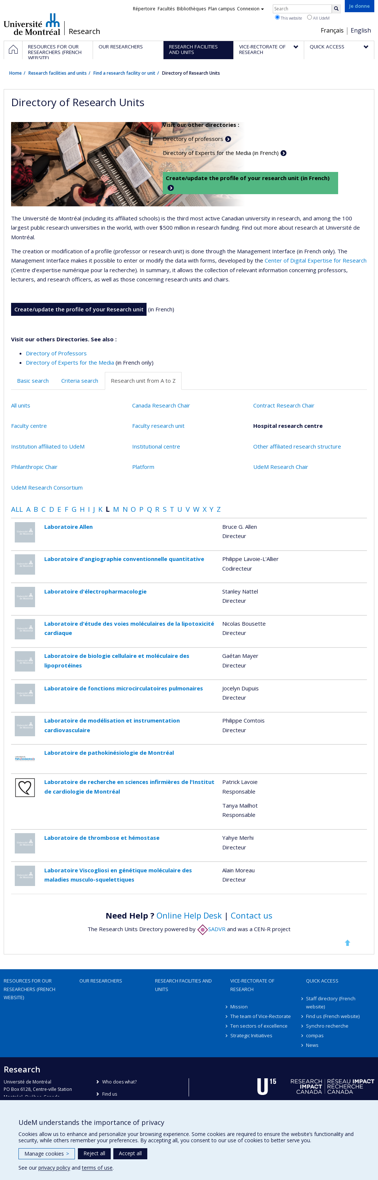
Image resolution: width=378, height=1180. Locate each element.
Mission (239, 1006)
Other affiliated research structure (297, 446)
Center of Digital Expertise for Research (316, 260)
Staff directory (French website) (330, 1002)
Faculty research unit (158, 425)
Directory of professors (193, 138)
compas (315, 1035)
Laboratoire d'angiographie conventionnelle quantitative (124, 558)
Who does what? (119, 1082)
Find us (109, 1094)
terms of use (97, 1167)
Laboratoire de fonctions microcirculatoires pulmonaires (123, 688)
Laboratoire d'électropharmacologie (95, 591)
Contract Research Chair (284, 405)
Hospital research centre (288, 425)
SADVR (211, 929)
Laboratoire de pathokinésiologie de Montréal (109, 752)
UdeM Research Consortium (47, 487)
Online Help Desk (189, 915)
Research (84, 31)
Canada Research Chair (161, 405)
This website (288, 18)
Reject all (94, 1153)
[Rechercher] (336, 8)
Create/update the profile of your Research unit (79, 309)
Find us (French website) (333, 1016)
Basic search (33, 380)
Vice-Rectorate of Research (252, 984)
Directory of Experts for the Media (70, 362)
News (312, 1045)
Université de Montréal (32, 24)
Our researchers (100, 980)
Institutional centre (156, 446)
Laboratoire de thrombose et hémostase (101, 837)
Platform (143, 466)
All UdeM (318, 18)
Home (15, 73)
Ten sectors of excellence (259, 1025)
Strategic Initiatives (251, 1035)
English (361, 30)
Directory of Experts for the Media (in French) (221, 152)
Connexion (250, 9)
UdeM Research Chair (280, 466)
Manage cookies (46, 1153)
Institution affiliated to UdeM (48, 446)
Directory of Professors (56, 353)
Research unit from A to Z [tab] (143, 380)
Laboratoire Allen (68, 526)
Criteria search (79, 380)
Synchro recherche (327, 1025)
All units (20, 405)
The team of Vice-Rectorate (260, 1016)
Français (332, 30)
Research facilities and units (57, 73)
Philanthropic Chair (34, 466)
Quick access (322, 980)
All (17, 509)
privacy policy (54, 1167)
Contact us (251, 915)
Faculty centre (29, 425)
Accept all (130, 1153)
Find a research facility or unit (124, 73)
